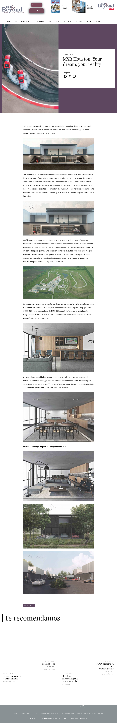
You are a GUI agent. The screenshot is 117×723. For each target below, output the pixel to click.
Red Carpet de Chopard (48, 665)
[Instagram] (74, 76)
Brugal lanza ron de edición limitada (12, 677)
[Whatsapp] (70, 76)
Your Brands (8, 673)
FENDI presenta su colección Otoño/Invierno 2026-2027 (105, 667)
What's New (109, 661)
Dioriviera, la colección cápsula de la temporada (70, 678)
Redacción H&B (9, 682)
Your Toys (68, 54)
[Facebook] (65, 76)
